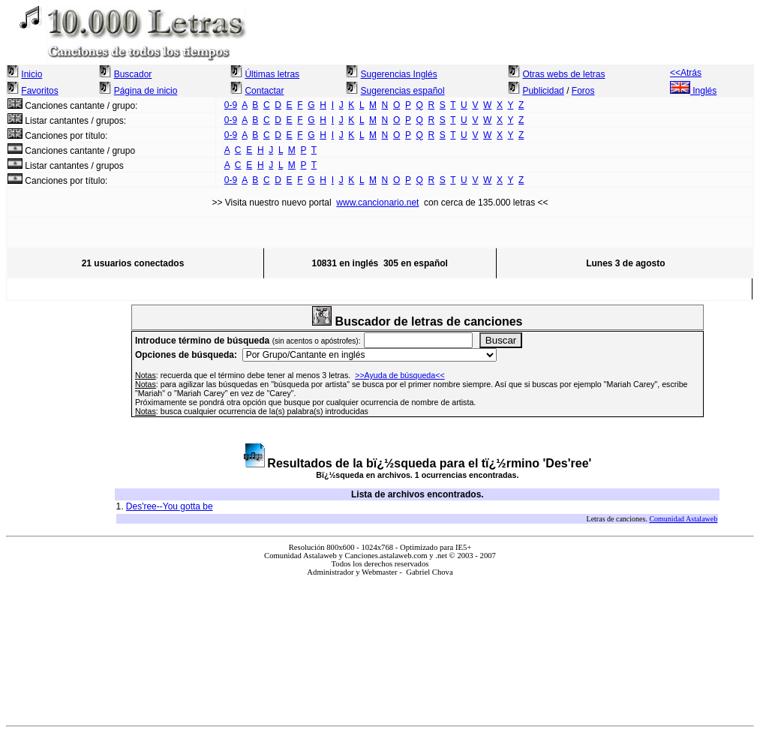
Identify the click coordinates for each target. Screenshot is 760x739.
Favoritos (39, 91)
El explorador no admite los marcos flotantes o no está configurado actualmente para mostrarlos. (380, 644)
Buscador (133, 74)
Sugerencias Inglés (399, 74)
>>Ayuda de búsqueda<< (400, 375)
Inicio (31, 74)
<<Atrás (685, 73)
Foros (583, 91)
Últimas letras (272, 74)
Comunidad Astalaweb (683, 519)
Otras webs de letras (563, 74)
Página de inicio (146, 91)
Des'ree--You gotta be (169, 506)
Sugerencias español (403, 91)
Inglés (693, 91)
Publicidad (542, 91)
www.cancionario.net (377, 202)
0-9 (230, 105)
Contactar (264, 91)
